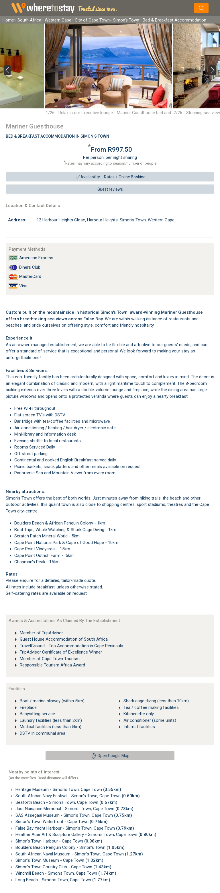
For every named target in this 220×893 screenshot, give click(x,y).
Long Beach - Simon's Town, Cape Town (62, 879)
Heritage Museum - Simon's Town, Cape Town (67, 789)
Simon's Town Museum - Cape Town (58, 860)
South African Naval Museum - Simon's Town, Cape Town (78, 854)
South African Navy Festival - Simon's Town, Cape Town (77, 795)
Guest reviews (110, 189)
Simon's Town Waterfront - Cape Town (61, 821)
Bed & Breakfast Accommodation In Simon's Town (57, 136)
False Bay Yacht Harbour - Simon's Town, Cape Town (74, 828)
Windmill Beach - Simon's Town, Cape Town (65, 873)
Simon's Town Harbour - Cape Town (58, 841)
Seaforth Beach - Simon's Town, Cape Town (65, 802)
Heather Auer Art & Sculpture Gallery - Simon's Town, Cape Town (85, 834)
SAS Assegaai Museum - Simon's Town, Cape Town (73, 815)
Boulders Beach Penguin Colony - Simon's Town (69, 847)
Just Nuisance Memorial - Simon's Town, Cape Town (73, 808)
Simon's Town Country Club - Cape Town (62, 866)
